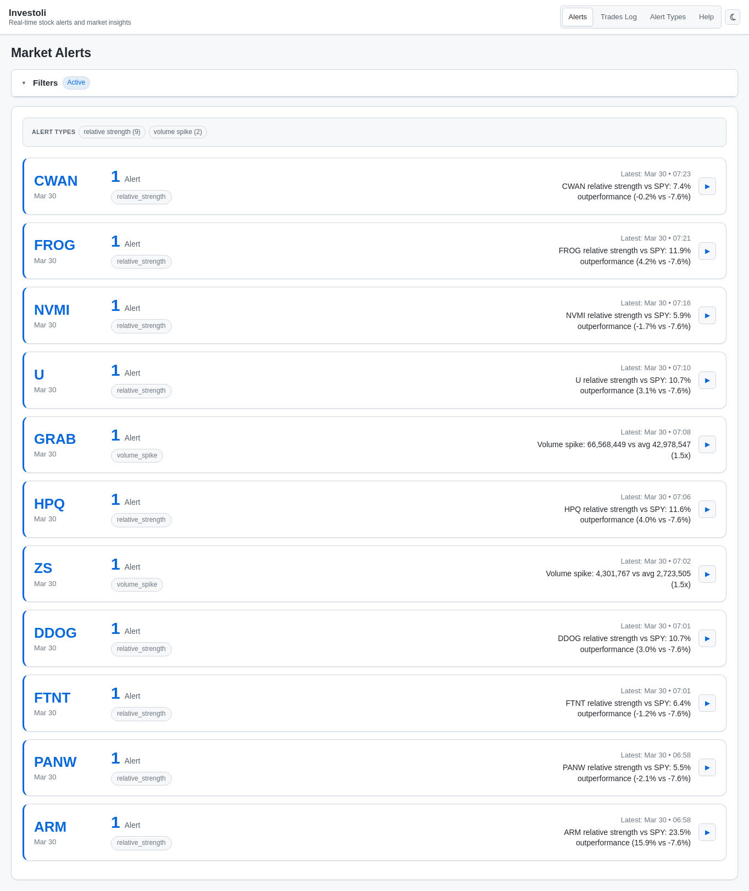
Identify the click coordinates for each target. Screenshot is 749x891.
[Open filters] (24, 83)
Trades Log (619, 17)
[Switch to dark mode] (732, 17)
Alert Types (668, 17)
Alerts (577, 17)
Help (706, 17)
